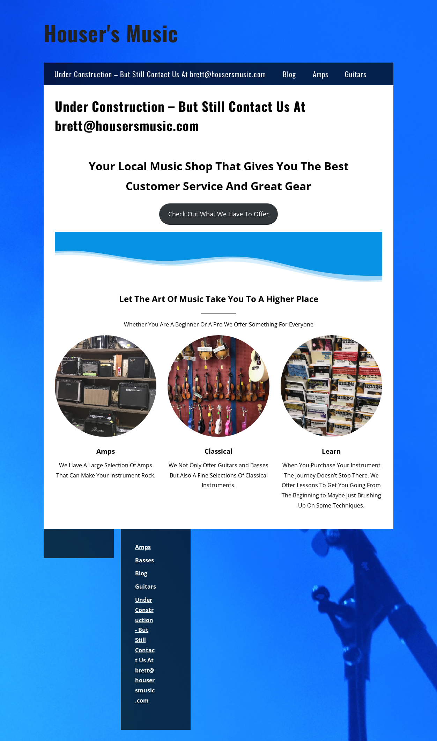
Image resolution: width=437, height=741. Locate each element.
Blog (289, 74)
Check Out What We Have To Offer (218, 214)
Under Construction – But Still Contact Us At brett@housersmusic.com (160, 74)
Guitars (355, 74)
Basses (144, 560)
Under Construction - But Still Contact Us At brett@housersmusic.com (145, 650)
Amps (320, 74)
